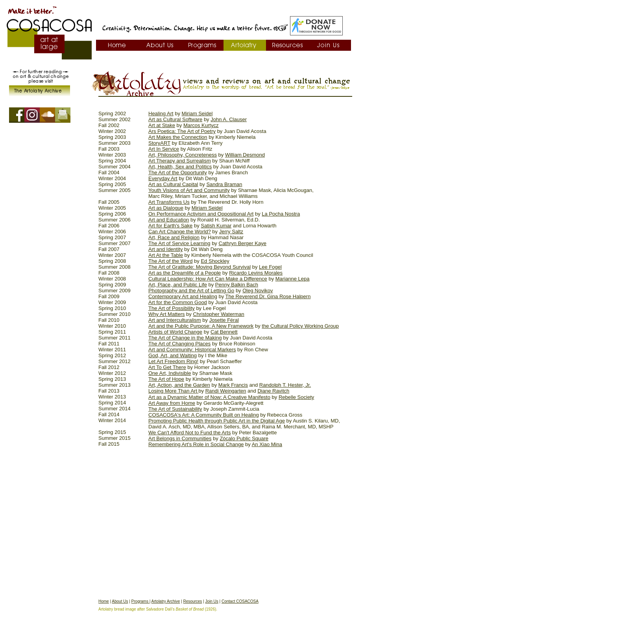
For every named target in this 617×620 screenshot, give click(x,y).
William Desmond (245, 155)
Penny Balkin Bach (236, 285)
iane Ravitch (275, 391)
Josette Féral (224, 320)
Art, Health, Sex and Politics (180, 167)
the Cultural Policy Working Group (300, 326)
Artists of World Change (175, 332)
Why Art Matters (166, 314)
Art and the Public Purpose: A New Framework (200, 326)
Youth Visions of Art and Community (189, 190)
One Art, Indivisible (169, 373)
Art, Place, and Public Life (177, 285)
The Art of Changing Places (179, 344)
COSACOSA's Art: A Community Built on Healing (203, 415)
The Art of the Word (170, 261)
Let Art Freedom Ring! (173, 361)
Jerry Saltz (231, 231)
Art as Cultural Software (175, 119)
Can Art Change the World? (179, 231)
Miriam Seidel (197, 113)
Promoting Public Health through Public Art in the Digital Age (216, 421)
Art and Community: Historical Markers (192, 349)
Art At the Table (165, 255)
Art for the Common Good (177, 302)
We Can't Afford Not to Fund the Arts (189, 432)
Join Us (211, 601)
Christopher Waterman (218, 314)
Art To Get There (167, 367)
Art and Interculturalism (174, 320)
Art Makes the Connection (177, 137)
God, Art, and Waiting (172, 355)
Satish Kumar (216, 226)
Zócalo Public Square (244, 438)
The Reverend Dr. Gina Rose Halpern (268, 296)
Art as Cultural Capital (173, 184)
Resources (192, 601)
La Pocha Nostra (281, 214)
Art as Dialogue (165, 208)
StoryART (159, 143)
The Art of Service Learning (179, 243)
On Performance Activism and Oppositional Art (200, 214)
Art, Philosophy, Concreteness (182, 155)
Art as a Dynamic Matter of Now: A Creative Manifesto (209, 397)
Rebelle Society (296, 397)
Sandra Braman (224, 184)
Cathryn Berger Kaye (242, 243)
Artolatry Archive (165, 601)
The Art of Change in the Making (185, 338)
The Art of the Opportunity (177, 172)
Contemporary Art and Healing (182, 296)
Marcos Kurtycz (201, 125)
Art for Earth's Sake (170, 226)
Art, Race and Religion (174, 237)
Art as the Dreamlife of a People (184, 273)
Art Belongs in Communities (179, 438)
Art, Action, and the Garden (179, 385)
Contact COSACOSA (240, 601)
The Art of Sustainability (175, 409)
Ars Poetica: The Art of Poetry (182, 131)
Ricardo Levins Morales (256, 273)
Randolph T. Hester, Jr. (285, 385)
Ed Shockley (215, 261)
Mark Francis (233, 385)
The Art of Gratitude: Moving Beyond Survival (199, 267)
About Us (120, 601)
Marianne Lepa (292, 279)
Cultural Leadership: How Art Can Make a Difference (207, 279)
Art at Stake (161, 125)
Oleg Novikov (257, 290)
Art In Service (163, 149)
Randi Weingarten (225, 391)
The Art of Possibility (171, 308)
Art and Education (168, 220)
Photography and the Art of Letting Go (191, 290)
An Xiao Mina (267, 444)
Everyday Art (162, 178)
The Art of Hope (166, 379)
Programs (140, 601)
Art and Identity (165, 249)
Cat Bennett (224, 332)
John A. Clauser (229, 119)
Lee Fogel (270, 267)
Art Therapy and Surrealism (179, 161)
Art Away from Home (171, 403)
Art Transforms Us (169, 202)
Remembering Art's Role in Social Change (196, 444)
